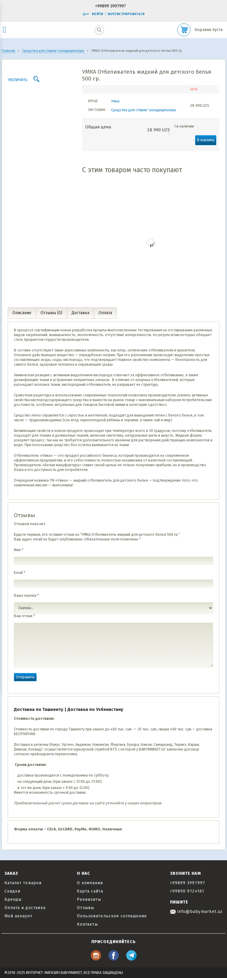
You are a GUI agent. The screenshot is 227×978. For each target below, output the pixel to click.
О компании (90, 882)
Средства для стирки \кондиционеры (143, 110)
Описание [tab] (21, 312)
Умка (115, 101)
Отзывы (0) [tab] (51, 312)
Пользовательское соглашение (112, 916)
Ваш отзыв (24, 616)
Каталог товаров (23, 882)
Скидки (12, 891)
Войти (92, 14)
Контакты (87, 924)
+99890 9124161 (187, 891)
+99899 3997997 (110, 6)
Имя (18, 550)
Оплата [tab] (105, 312)
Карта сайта (90, 891)
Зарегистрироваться (126, 14)
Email (19, 572)
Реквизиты (89, 899)
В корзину (205, 140)
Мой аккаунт (18, 916)
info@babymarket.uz (196, 911)
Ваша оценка (26, 595)
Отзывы (85, 907)
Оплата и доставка (25, 907)
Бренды (13, 899)
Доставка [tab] (80, 312)
